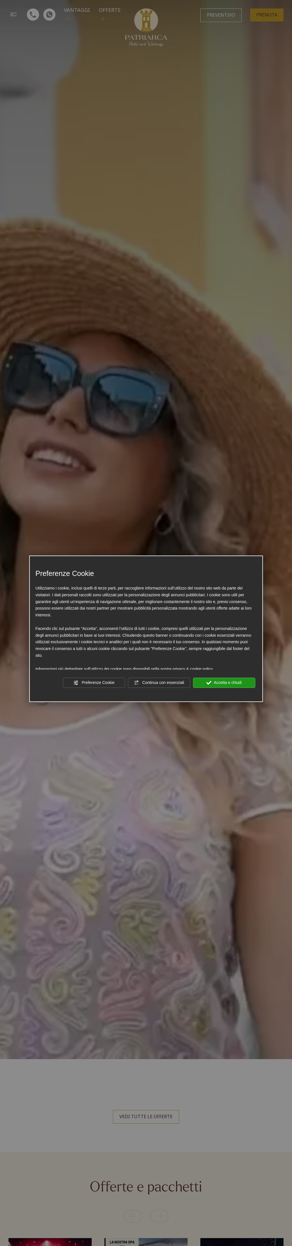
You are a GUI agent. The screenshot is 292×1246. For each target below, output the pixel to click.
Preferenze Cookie (94, 682)
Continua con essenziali (159, 682)
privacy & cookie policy (193, 668)
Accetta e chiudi (224, 682)
